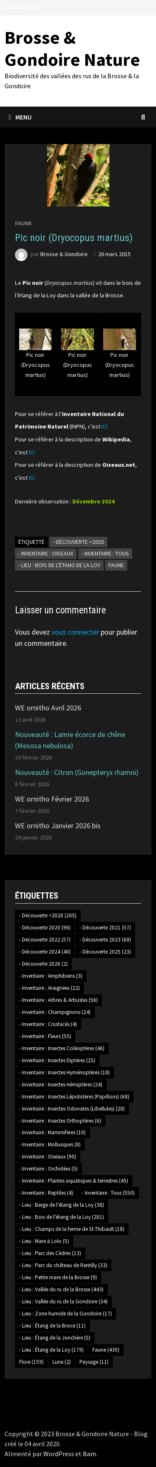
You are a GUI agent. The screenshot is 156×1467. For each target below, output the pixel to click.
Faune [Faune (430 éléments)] (105, 1349)
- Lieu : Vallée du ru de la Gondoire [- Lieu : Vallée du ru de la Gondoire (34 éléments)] (63, 1301)
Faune (23, 223)
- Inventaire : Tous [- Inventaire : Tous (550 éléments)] (108, 1192)
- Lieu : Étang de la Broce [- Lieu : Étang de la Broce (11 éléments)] (52, 1325)
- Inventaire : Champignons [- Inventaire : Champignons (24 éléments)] (55, 1012)
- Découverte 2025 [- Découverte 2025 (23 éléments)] (105, 951)
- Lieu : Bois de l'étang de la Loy (59, 565)
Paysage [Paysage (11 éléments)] (94, 1361)
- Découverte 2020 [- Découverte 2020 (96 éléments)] (45, 927)
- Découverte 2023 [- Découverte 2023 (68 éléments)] (105, 939)
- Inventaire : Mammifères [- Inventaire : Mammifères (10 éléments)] (52, 1132)
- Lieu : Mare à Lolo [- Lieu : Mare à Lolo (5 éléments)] (44, 1241)
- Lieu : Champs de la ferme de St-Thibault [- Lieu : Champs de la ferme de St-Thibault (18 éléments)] (71, 1229)
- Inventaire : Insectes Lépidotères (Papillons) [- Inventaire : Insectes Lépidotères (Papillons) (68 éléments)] (74, 1096)
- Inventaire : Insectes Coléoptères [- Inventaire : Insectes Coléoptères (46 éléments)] (61, 1048)
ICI (104, 426)
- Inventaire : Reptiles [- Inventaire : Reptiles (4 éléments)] (46, 1192)
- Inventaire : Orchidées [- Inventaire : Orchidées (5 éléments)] (48, 1168)
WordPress (58, 1454)
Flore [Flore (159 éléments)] (31, 1361)
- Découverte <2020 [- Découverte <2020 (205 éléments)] (48, 915)
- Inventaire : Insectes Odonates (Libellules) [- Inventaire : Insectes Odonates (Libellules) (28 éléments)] (72, 1108)
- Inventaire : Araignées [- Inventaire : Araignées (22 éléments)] (49, 987)
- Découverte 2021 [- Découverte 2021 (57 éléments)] (105, 927)
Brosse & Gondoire (64, 254)
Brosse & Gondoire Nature (72, 48)
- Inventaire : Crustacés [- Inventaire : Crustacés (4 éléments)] (48, 1024)
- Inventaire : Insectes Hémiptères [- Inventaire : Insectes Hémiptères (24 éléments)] (60, 1084)
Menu (20, 117)
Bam (89, 1454)
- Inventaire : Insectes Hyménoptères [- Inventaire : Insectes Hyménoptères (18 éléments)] (64, 1072)
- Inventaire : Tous (105, 553)
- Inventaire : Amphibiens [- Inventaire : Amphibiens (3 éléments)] (50, 975)
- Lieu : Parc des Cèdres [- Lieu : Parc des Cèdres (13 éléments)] (50, 1253)
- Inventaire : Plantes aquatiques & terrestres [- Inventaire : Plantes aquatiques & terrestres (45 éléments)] (73, 1180)
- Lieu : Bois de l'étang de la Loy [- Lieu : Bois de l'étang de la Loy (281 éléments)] (61, 1216)
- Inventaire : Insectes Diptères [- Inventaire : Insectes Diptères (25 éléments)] (57, 1060)
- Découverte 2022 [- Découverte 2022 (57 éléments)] (45, 939)
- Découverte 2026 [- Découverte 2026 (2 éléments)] (43, 963)
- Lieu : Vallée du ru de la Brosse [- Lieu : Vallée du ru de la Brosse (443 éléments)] (61, 1289)
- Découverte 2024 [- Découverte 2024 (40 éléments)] (45, 951)
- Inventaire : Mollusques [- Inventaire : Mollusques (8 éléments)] (50, 1144)
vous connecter (75, 632)
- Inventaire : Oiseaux (45, 553)
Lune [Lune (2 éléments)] (61, 1361)
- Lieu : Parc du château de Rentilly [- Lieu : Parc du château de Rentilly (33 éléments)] (63, 1265)
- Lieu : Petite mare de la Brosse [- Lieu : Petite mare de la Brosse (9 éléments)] (58, 1277)
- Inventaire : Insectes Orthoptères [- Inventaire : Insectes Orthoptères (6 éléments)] (60, 1120)
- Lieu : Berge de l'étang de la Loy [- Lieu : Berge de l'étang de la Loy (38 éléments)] (61, 1204)
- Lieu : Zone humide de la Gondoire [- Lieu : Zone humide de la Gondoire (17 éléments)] (65, 1313)
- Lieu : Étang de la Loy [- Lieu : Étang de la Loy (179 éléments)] (51, 1349)
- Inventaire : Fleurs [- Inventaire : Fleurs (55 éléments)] (45, 1036)
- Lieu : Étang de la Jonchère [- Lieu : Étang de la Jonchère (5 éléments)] (54, 1337)
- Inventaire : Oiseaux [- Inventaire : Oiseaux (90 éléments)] (47, 1156)
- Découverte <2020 (78, 541)
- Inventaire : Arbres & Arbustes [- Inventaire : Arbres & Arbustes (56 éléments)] (58, 1000)
